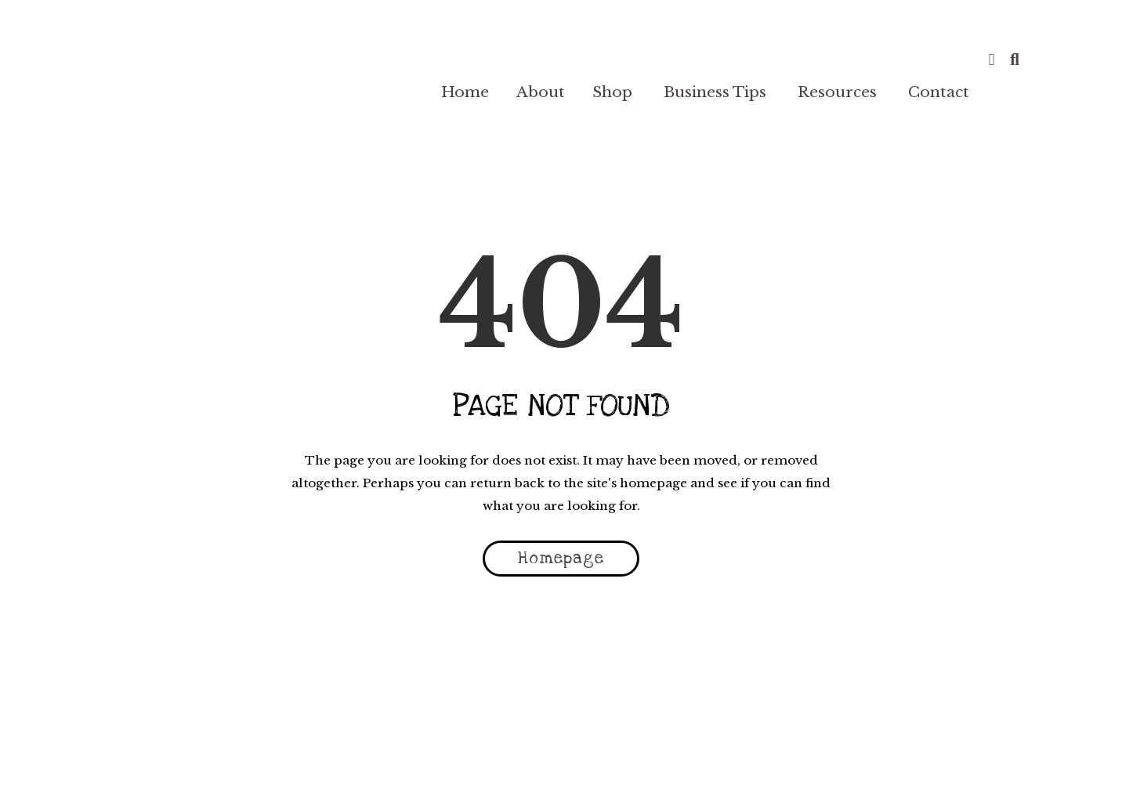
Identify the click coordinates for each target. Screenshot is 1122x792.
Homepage (561, 558)
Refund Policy (536, 758)
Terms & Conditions (315, 758)
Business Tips (715, 92)
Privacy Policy (435, 758)
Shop (612, 92)
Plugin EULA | (734, 758)
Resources (837, 92)
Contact (938, 92)
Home (465, 92)
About (540, 92)
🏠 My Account (826, 758)
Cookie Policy (636, 758)
